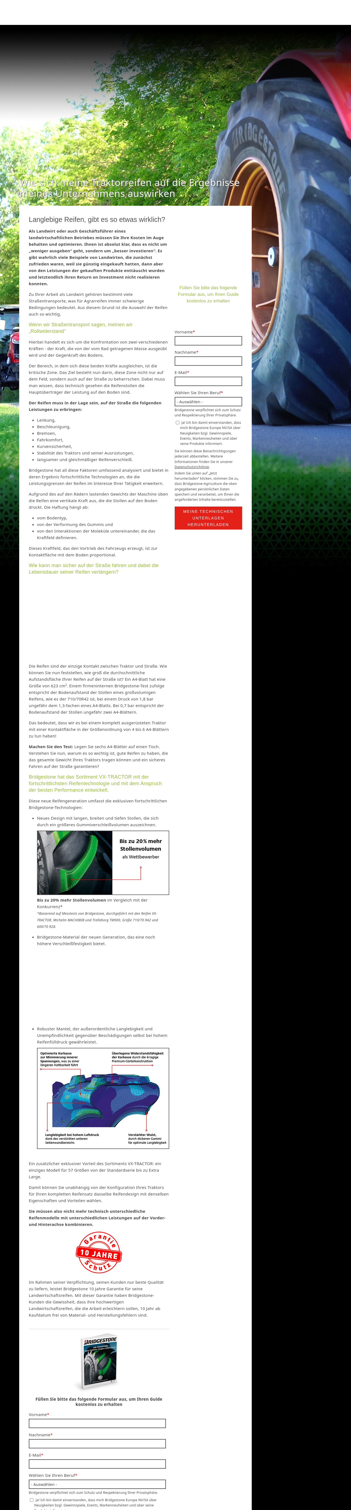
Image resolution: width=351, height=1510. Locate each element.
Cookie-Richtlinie (256, 1483)
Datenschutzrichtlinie (80, 1400)
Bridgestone (126, 1483)
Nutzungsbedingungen (212, 1483)
